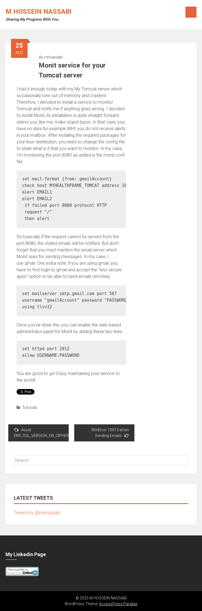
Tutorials (30, 407)
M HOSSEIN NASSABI (38, 11)
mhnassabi (53, 57)
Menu (190, 12)
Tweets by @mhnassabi (37, 512)
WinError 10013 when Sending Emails (110, 433)
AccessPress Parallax (118, 604)
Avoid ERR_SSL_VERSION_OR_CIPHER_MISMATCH (41, 432)
